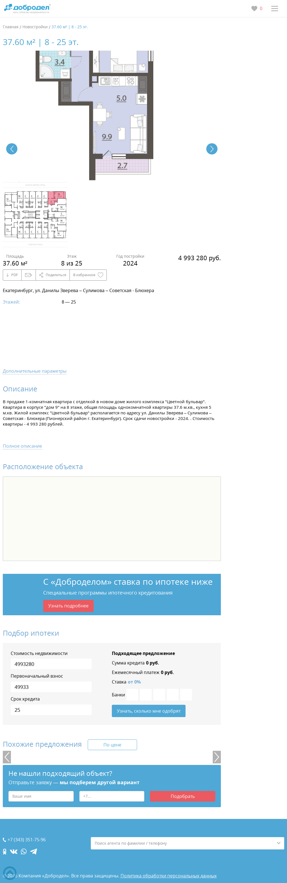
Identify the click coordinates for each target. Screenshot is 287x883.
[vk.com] (13, 851)
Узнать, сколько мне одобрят (148, 711)
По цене (112, 745)
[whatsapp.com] (24, 851)
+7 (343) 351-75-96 (27, 839)
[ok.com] (4, 851)
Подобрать (183, 796)
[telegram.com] (33, 851)
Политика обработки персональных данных (169, 876)
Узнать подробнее (68, 606)
